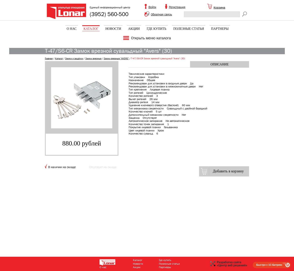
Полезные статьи (188, 28)
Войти (152, 7)
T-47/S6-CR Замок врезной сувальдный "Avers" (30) (158, 58)
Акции (134, 28)
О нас (72, 28)
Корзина (219, 7)
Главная (49, 58)
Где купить (156, 28)
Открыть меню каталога (151, 38)
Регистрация (177, 7)
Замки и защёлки (74, 58)
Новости (113, 28)
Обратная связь (161, 14)
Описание (219, 64)
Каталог (91, 28)
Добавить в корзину (228, 171)
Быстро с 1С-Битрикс (269, 264)
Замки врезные (93, 58)
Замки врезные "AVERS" (116, 58)
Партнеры (219, 28)
